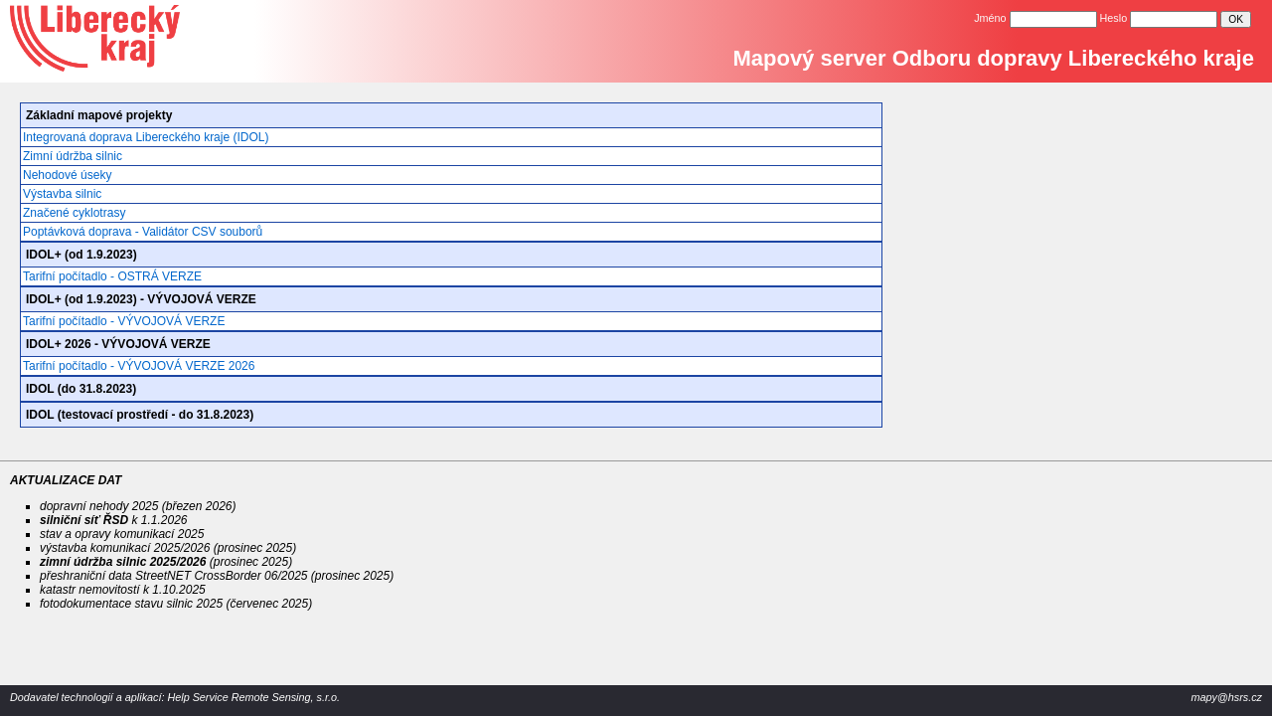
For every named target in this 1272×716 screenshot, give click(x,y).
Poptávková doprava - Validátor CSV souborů (142, 232)
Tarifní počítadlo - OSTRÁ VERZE (112, 276)
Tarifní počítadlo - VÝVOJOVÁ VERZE (124, 321)
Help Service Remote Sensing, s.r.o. (253, 697)
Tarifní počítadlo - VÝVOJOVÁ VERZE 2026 (138, 366)
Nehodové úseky (67, 175)
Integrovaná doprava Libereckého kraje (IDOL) (145, 137)
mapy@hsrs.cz (1226, 697)
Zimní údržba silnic (72, 156)
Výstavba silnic (62, 194)
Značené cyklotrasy (74, 213)
